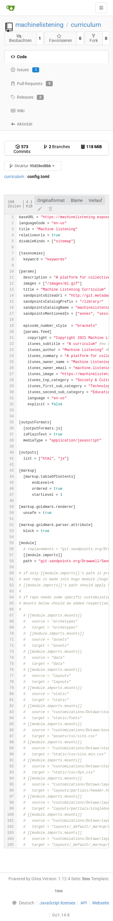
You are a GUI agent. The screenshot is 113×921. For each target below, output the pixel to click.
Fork (93, 38)
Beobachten (20, 38)
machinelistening (39, 24)
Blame (77, 200)
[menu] (22, 903)
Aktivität (22, 124)
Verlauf (95, 200)
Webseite (100, 902)
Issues (25, 70)
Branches (56, 146)
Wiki (17, 110)
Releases (27, 97)
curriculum (86, 24)
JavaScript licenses (57, 902)
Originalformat (51, 200)
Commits (22, 149)
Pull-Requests (32, 83)
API (83, 902)
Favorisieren (60, 38)
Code (19, 56)
